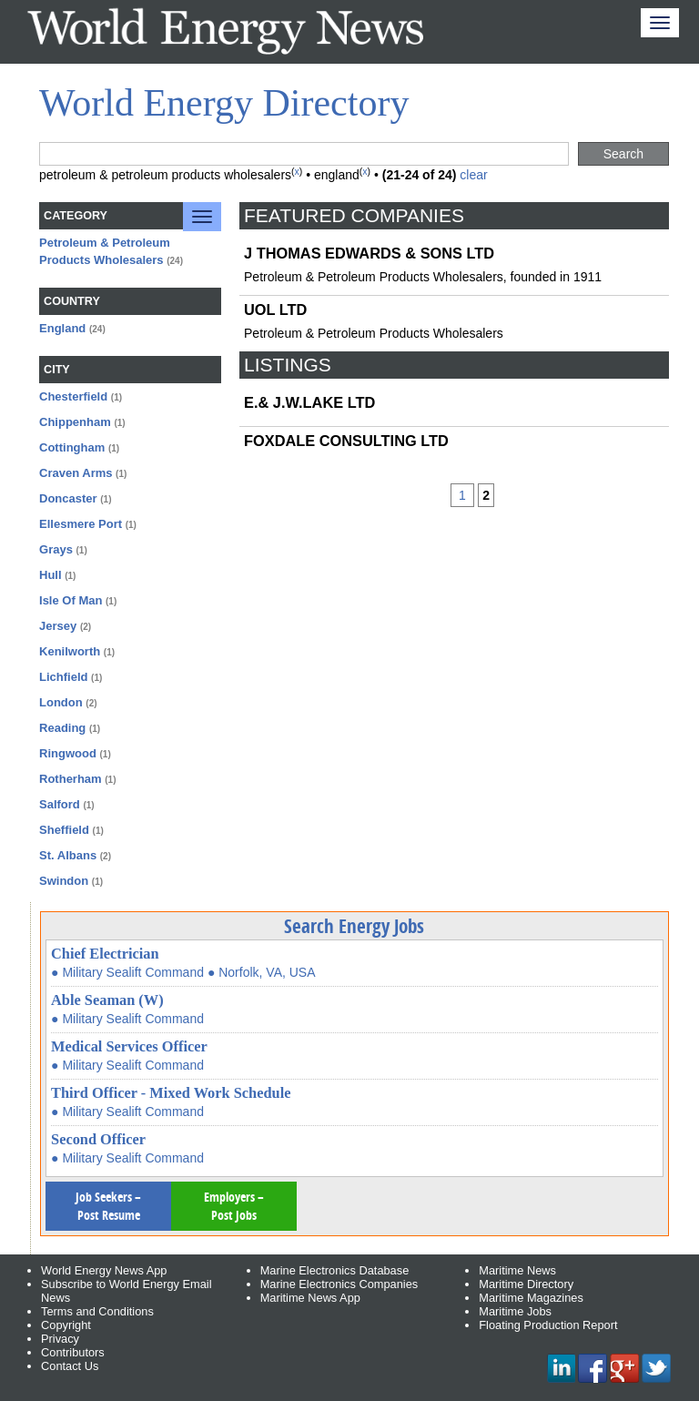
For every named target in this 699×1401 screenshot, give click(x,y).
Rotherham (70, 779)
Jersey (57, 626)
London (61, 702)
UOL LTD (275, 309)
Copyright (66, 1325)
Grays (56, 549)
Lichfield (63, 677)
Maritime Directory (526, 1284)
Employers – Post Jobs (234, 1205)
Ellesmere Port (80, 524)
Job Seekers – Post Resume (108, 1205)
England (62, 328)
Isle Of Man (70, 600)
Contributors (73, 1352)
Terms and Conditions (97, 1311)
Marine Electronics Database (335, 1270)
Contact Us (69, 1366)
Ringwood (67, 753)
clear (473, 175)
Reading (62, 728)
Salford (59, 804)
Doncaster (68, 498)
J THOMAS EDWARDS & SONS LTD (369, 253)
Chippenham (75, 422)
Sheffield (64, 830)
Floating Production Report (548, 1325)
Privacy (60, 1338)
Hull (50, 575)
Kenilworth (69, 651)
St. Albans (67, 855)
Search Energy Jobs (354, 926)
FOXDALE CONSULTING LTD (346, 440)
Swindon (63, 881)
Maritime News (517, 1270)
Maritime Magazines (531, 1298)
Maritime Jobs (515, 1311)
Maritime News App (310, 1298)
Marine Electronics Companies (339, 1284)
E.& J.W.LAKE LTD (309, 402)
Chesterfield (73, 396)
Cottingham (72, 447)
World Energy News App (104, 1270)
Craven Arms (75, 473)
